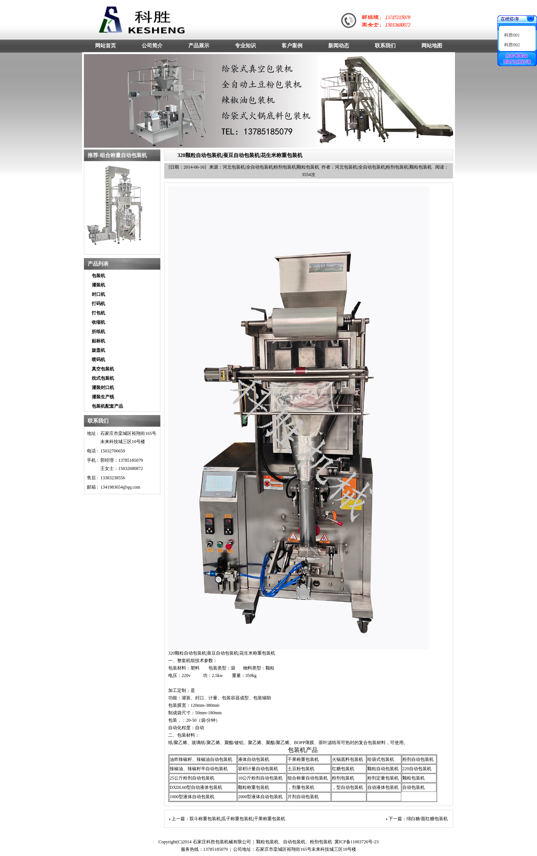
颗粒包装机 (413, 778)
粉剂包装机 (343, 778)
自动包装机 (413, 787)
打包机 (98, 313)
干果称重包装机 (303, 759)
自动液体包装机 (383, 787)
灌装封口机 (103, 387)
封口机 (98, 294)
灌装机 (98, 285)
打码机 (98, 303)
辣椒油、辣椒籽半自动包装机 (199, 768)
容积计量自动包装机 (258, 768)
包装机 (98, 275)
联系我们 (98, 421)
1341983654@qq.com (120, 487)
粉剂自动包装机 (418, 759)
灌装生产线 (103, 396)
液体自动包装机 (253, 759)
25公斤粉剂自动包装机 (192, 778)
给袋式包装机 (380, 759)
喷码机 (98, 359)
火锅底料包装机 (347, 759)
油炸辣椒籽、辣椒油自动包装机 (201, 759)
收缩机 (98, 322)
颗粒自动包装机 (383, 768)
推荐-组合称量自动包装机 (117, 155)
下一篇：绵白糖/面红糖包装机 (418, 818)
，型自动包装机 (347, 787)
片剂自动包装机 (303, 796)
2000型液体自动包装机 (260, 796)
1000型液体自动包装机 (192, 796)
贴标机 (98, 341)
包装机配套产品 (107, 406)
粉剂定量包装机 (383, 778)
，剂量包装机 (301, 787)
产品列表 (98, 264)
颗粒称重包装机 (253, 787)
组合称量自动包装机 (308, 778)
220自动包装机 (416, 768)
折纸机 (98, 331)
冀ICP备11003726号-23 (357, 841)
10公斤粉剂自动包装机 (260, 778)
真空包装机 (103, 368)
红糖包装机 (343, 768)
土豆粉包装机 (301, 768)
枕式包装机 (103, 378)
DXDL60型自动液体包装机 (196, 787)
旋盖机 (98, 350)
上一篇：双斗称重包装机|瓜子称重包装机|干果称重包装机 (228, 818)
